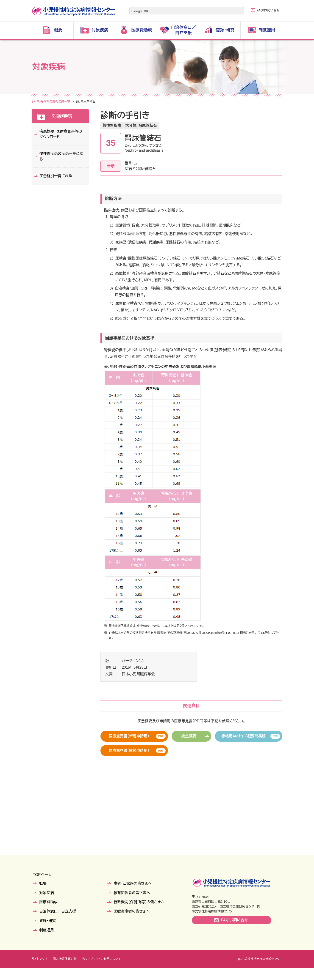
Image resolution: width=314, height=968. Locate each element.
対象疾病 (49, 101)
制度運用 (46, 930)
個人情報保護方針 (65, 959)
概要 (43, 883)
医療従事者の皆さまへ (132, 911)
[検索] (181, 11)
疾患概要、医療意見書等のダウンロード (60, 134)
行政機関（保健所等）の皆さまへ (139, 902)
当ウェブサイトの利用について (101, 959)
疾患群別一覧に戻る (55, 176)
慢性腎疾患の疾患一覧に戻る (61, 156)
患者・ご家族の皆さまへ (133, 883)
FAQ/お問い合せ (268, 10)
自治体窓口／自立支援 (57, 911)
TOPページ (42, 874)
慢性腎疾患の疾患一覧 (99, 101)
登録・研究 (47, 921)
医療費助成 (48, 902)
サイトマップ (39, 959)
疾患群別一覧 (69, 101)
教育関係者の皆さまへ (132, 893)
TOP (35, 101)
